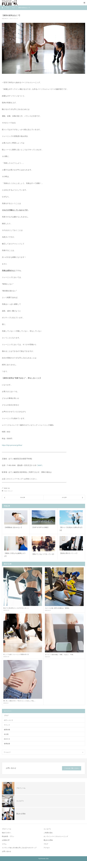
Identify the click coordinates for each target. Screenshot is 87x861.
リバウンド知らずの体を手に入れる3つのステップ (19, 847)
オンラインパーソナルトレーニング (56, 836)
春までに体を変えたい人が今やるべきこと (16, 608)
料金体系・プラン (8, 836)
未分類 (6, 734)
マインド (15, 18)
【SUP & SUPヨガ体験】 (40, 527)
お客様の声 (6, 840)
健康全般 (7, 729)
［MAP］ (39, 465)
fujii (9, 488)
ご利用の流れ (48, 833)
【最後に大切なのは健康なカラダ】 (15, 554)
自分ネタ (7, 739)
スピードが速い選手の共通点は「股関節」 (57, 608)
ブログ (11, 18)
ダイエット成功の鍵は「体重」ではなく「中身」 (59, 654)
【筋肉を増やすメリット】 (69, 553)
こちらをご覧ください (71, 768)
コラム (4, 844)
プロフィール (6, 829)
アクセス (47, 847)
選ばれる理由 (48, 840)
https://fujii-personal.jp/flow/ (12, 445)
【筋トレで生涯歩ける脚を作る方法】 (71, 529)
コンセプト (47, 829)
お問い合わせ (6, 851)
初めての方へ (6, 833)
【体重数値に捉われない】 (13, 527)
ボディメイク (8, 720)
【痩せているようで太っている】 (43, 554)
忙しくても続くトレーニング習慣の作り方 (16, 654)
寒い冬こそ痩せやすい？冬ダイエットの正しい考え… (19, 701)
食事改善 (7, 743)
